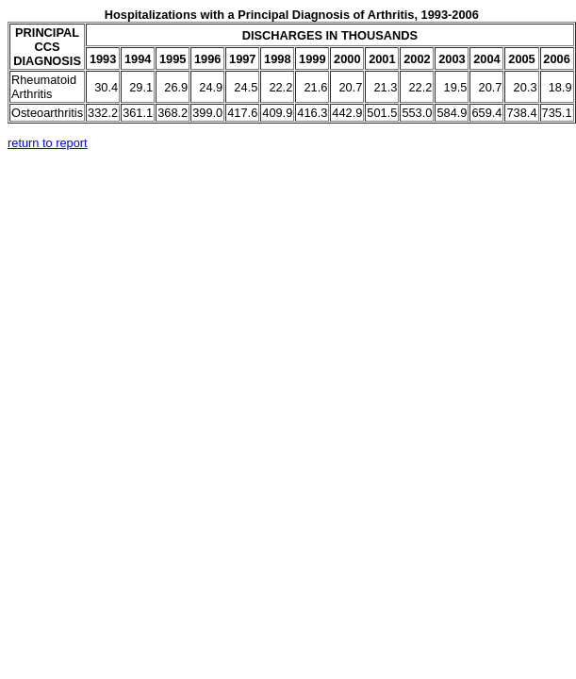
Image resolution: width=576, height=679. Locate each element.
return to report (48, 143)
